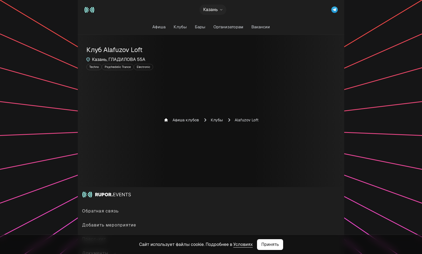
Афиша (159, 26)
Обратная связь (100, 211)
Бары (200, 26)
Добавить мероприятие (109, 225)
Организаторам (228, 26)
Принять (270, 244)
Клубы (180, 26)
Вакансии (260, 26)
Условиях (243, 244)
